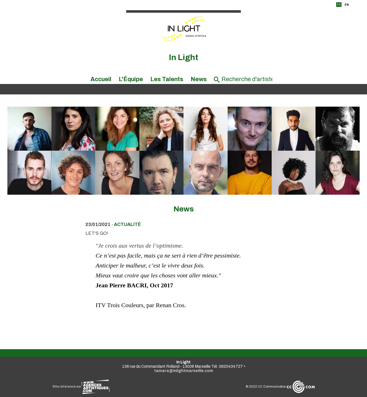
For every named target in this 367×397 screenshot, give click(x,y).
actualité (127, 224)
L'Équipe (131, 79)
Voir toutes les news (183, 328)
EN (347, 4)
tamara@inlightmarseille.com (183, 370)
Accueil (100, 79)
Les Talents (166, 79)
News (199, 79)
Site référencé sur (81, 386)
